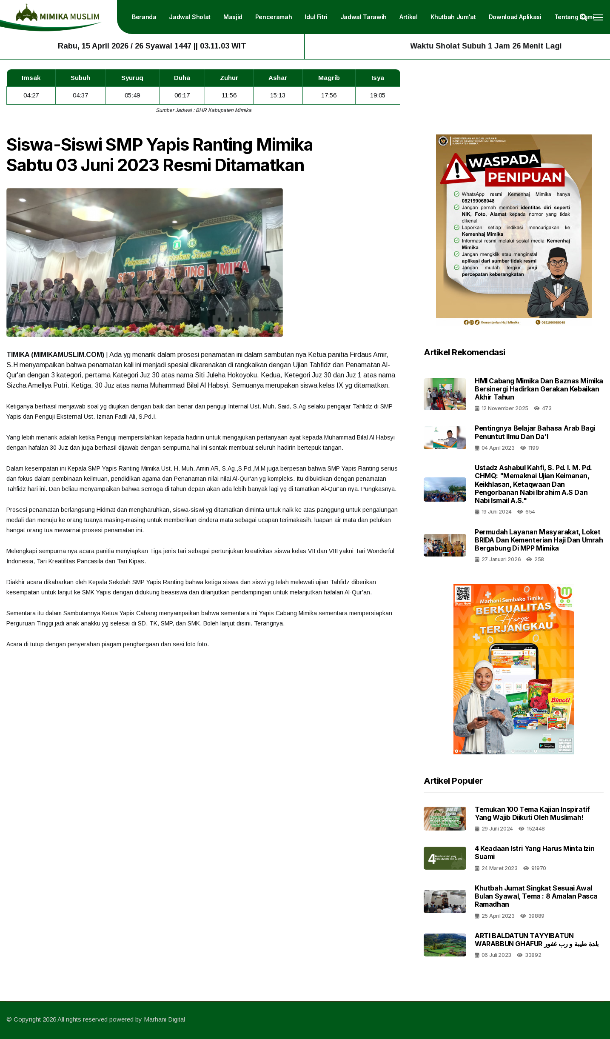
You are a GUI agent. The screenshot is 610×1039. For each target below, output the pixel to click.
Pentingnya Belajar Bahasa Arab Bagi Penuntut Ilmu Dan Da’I (535, 432)
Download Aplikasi (515, 16)
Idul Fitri (316, 16)
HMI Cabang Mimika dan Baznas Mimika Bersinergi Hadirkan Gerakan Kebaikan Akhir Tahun (539, 389)
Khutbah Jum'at (453, 16)
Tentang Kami (574, 16)
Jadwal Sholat (190, 16)
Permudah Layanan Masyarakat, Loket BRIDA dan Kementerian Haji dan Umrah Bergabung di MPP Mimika (539, 540)
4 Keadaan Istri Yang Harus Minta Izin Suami (534, 852)
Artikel (408, 16)
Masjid (232, 16)
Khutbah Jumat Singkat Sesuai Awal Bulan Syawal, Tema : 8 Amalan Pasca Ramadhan (536, 896)
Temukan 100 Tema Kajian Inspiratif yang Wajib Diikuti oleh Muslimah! (532, 813)
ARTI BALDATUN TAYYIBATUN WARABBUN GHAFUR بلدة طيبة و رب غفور (537, 939)
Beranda (144, 16)
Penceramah (273, 16)
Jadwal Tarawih (363, 16)
